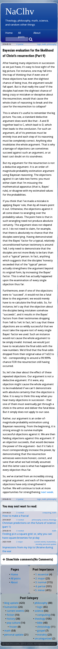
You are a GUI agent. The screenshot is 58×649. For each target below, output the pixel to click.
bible (40, 622)
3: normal (20, 513)
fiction (10, 615)
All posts (21, 35)
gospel (41, 630)
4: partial (19, 44)
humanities (51, 542)
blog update (11, 603)
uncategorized (43, 638)
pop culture (13, 622)
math (44, 44)
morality (39, 544)
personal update (49, 544)
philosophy (51, 44)
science (45, 520)
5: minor (40, 590)
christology (43, 626)
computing (46, 513)
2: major (19, 542)
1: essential (41, 574)
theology (52, 520)
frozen (13, 626)
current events (40, 542)
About (37, 33)
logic (39, 44)
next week (47, 492)
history (11, 618)
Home (9, 33)
